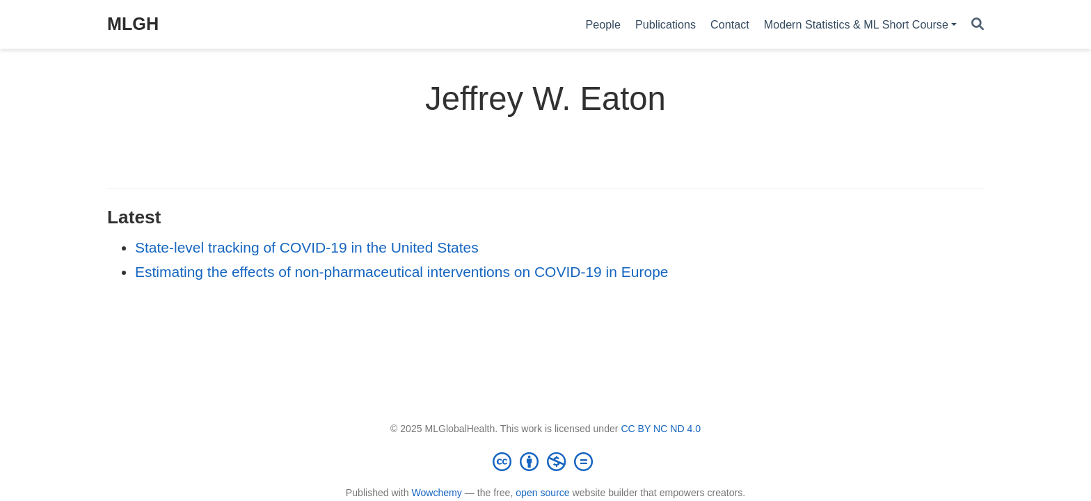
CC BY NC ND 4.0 (661, 428)
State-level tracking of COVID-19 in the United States (307, 247)
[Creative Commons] (545, 461)
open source (542, 492)
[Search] (977, 25)
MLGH (133, 23)
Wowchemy (436, 492)
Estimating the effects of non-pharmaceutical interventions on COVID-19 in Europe (402, 272)
